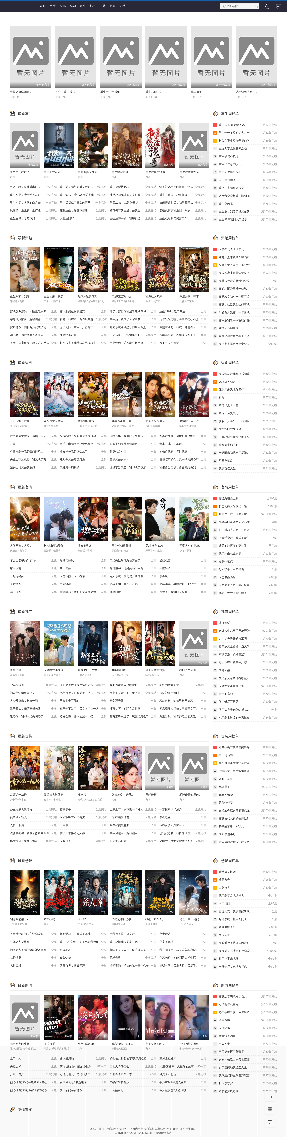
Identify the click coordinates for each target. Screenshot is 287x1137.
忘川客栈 (33, 966)
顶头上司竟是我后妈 (33, 468)
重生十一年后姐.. (110, 91)
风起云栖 (151, 794)
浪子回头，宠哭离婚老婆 (33, 709)
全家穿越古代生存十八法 (245, 336)
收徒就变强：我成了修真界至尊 (33, 833)
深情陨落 (245, 1028)
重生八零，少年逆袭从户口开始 (33, 195)
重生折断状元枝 (133, 187)
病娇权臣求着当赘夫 (83, 817)
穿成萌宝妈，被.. (122, 296)
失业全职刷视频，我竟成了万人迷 (33, 460)
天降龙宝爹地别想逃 (245, 686)
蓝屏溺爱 (245, 623)
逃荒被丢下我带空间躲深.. (245, 747)
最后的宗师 (245, 694)
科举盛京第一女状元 (245, 826)
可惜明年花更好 (245, 1004)
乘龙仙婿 (245, 670)
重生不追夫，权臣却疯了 (182, 195)
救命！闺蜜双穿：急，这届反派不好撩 (33, 343)
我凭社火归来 (153, 296)
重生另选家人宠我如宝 (133, 833)
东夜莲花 (182, 817)
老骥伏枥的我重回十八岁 (182, 211)
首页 (43, 6)
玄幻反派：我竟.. (20, 421)
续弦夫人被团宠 (53, 794)
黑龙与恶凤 (83, 561)
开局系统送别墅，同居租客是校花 (133, 327)
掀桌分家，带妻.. (190, 296)
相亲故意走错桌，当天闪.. (245, 647)
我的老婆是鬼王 (245, 927)
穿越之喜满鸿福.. (20, 91)
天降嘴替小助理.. (54, 670)
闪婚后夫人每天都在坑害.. (245, 585)
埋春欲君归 (85, 545)
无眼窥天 (83, 841)
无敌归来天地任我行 (245, 390)
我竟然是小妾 (133, 452)
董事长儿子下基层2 (182, 444)
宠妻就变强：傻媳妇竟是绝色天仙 (182, 436)
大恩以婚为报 (245, 577)
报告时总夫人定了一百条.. (245, 530)
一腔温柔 (182, 568)
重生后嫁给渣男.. (156, 172)
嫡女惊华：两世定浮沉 (33, 841)
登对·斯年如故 (154, 545)
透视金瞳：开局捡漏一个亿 (83, 717)
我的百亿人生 (245, 469)
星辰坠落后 (245, 461)
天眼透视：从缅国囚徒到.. (245, 943)
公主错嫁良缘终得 (33, 810)
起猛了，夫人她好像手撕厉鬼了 (133, 950)
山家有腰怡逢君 (133, 817)
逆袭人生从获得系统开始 (245, 631)
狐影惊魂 (83, 958)
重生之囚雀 (245, 204)
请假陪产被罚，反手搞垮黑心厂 (182, 460)
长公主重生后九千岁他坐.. (245, 141)
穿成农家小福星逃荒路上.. (245, 273)
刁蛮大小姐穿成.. (190, 545)
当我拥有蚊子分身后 (133, 934)
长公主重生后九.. (65, 91)
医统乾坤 (83, 950)
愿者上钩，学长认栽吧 (133, 584)
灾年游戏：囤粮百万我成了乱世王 (33, 327)
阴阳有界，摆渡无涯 (83, 966)
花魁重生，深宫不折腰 (83, 211)
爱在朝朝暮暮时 (121, 545)
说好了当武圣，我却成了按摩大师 (133, 468)
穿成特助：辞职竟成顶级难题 (83, 436)
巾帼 (33, 444)
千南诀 (83, 825)
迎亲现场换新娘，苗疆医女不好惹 (182, 709)
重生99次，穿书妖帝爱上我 (83, 195)
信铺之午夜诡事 (121, 919)
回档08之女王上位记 (245, 249)
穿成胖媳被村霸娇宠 (83, 312)
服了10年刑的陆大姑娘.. (245, 710)
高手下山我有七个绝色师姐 (83, 444)
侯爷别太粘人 (33, 817)
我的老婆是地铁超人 (245, 896)
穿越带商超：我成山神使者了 (182, 327)
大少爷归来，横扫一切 (33, 701)
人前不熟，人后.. (20, 545)
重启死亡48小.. (53, 172)
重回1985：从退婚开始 (133, 203)
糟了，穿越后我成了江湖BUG (133, 312)
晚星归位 (133, 592)
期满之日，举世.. (88, 670)
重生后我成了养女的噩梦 (83, 203)
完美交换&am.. (154, 1043)
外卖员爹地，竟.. (122, 421)
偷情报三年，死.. (190, 421)
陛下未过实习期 (87, 296)
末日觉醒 (245, 904)
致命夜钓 (49, 919)
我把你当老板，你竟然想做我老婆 (182, 468)
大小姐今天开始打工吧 (245, 639)
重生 (53, 6)
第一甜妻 (33, 568)
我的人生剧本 (187, 670)
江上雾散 (83, 568)
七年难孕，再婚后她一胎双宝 (182, 584)
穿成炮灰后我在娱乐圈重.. (245, 374)
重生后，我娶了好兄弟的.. (245, 212)
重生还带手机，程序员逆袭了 (133, 219)
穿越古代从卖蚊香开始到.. (245, 819)
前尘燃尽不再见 (245, 702)
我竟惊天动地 (245, 1036)
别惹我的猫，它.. (20, 919)
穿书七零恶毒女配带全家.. (245, 344)
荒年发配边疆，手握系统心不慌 (182, 319)
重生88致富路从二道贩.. (245, 220)
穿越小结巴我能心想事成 (245, 305)
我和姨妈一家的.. (122, 1043)
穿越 (63, 6)
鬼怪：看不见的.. (190, 919)
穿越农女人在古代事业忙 (245, 265)
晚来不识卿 (245, 795)
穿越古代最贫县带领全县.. (245, 281)
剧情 (123, 6)
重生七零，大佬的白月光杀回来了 (33, 203)
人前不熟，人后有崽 (83, 576)
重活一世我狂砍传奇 (245, 188)
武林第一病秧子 (83, 468)
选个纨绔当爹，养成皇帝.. (245, 1012)
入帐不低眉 (33, 825)
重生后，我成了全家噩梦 (133, 319)
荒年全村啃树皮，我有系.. (245, 842)
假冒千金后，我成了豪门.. (245, 538)
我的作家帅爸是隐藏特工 (133, 685)
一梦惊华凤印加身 (182, 810)
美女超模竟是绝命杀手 (83, 452)
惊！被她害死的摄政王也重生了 (182, 187)
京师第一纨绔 (18, 794)
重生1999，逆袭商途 (182, 312)
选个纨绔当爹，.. (246, 91)
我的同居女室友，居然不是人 (33, 436)
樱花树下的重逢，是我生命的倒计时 (133, 211)
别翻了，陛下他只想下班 (133, 693)
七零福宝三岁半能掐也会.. (245, 771)
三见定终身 (33, 576)
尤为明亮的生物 (19, 1043)
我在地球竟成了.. (88, 421)
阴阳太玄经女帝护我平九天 (182, 841)
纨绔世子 (245, 787)
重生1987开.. (153, 91)
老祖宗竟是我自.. (54, 421)
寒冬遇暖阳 (133, 701)
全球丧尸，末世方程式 (245, 967)
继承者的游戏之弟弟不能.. (245, 522)
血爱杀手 (49, 1043)
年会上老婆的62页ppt (33, 561)
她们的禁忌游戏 (189, 1043)
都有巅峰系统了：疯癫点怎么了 (133, 717)
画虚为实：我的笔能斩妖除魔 (33, 950)
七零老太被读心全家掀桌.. (245, 718)
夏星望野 (15, 670)
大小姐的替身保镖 (245, 429)
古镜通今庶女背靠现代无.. (245, 811)
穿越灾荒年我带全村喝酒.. (245, 257)
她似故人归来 (245, 382)
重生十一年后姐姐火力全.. (245, 133)
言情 (83, 6)
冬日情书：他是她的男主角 (133, 568)
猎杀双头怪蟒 (245, 872)
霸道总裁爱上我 (245, 499)
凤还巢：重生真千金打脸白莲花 (33, 211)
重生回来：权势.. (54, 296)
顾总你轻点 (245, 562)
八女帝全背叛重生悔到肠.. (245, 196)
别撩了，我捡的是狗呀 (182, 592)
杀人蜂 (82, 919)
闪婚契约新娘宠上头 (33, 693)
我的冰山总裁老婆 (245, 554)
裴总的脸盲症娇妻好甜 (245, 546)
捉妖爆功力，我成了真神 (83, 934)
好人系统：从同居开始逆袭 (133, 576)
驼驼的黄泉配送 (182, 685)
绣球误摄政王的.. (190, 794)
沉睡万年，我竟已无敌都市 (133, 436)
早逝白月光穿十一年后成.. (245, 313)
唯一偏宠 (33, 592)
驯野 (245, 398)
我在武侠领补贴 (133, 825)
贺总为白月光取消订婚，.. (245, 506)
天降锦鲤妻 (245, 803)
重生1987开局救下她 (245, 125)
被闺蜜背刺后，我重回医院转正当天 (182, 203)
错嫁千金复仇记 (245, 413)
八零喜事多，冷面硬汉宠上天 (182, 335)
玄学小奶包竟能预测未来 (245, 437)
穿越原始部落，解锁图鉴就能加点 (33, 319)
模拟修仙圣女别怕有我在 (245, 763)
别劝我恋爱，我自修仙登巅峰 (182, 833)
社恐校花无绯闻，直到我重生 (133, 195)
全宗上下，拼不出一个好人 (133, 810)
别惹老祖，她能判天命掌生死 (182, 958)
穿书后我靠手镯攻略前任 (245, 321)
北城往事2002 (83, 335)
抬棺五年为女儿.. (156, 919)
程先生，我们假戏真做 (245, 514)
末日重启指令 (245, 180)
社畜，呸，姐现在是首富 (133, 709)
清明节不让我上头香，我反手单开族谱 (183, 966)
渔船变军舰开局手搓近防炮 (83, 685)
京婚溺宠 (33, 584)
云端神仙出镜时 (182, 693)
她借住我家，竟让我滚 (182, 452)
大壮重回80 (83, 219)
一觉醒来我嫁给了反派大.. (245, 453)
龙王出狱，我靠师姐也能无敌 (182, 717)
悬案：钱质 (182, 942)
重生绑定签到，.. (122, 172)
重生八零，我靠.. (20, 296)
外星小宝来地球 (245, 959)
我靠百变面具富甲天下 (182, 825)
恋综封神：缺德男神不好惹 (182, 701)
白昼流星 (83, 584)
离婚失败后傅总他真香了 (133, 561)
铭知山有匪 (245, 779)
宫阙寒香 (83, 810)
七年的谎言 (33, 685)
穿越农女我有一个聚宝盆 (245, 297)
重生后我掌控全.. (190, 172)
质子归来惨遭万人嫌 (83, 833)
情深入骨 (245, 935)
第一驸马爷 (245, 755)
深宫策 (82, 794)
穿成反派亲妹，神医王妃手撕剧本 (33, 312)
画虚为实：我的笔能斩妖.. (245, 912)
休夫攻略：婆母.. (122, 794)
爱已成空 (182, 561)
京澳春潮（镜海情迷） (245, 655)
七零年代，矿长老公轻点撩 (133, 343)
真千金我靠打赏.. (156, 670)
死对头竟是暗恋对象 (83, 460)
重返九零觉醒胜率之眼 (245, 148)
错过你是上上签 (245, 405)
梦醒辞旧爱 (119, 670)
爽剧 (73, 6)
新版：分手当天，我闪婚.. (245, 421)
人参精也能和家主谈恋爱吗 (33, 934)
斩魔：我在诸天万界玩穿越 (83, 319)
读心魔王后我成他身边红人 (33, 335)
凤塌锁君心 (133, 958)
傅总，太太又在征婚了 (245, 593)
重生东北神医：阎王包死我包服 (83, 942)
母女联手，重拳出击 (245, 569)
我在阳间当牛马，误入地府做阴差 (182, 950)
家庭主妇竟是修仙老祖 (133, 444)
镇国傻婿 (196, 91)
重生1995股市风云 (245, 164)
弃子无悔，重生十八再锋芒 (83, 327)
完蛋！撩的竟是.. (156, 421)
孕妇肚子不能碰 (83, 701)
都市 (93, 6)
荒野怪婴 (33, 958)
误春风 (182, 576)
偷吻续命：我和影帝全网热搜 (83, 592)
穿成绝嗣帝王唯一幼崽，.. (245, 289)
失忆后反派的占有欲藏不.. (245, 678)
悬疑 (113, 6)
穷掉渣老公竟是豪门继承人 (33, 452)
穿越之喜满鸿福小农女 (245, 997)
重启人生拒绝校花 (245, 172)
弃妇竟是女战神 (133, 460)
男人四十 (245, 1044)
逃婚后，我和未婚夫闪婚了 (33, 717)
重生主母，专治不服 (33, 219)
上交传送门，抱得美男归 (133, 335)
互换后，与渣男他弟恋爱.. (245, 951)
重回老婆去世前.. (88, 172)
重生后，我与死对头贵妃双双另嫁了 (83, 187)
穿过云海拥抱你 (245, 328)
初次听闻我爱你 (53, 545)
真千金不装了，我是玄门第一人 (83, 709)
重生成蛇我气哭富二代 (182, 219)
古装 (103, 6)
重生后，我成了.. (20, 172)
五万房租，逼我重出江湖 (33, 187)
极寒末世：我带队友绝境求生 (83, 343)
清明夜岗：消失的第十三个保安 (133, 966)
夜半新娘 (182, 934)
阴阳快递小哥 (245, 834)
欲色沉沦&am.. (87, 1043)
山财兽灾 (245, 888)
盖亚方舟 (245, 880)
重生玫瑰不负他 (245, 156)
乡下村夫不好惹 (182, 343)
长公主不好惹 (133, 841)
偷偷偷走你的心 (245, 445)
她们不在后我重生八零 (245, 662)
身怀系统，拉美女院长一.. (245, 919)
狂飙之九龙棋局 (33, 942)
